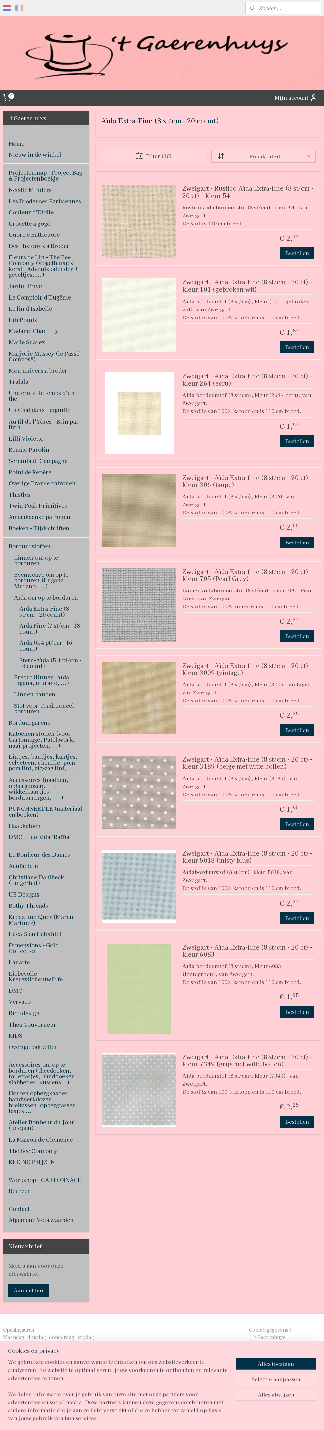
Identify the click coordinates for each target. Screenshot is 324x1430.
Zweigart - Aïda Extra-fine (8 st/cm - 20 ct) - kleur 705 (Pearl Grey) (247, 575)
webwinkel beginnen (174, 1417)
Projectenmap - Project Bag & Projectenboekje (45, 175)
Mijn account (296, 98)
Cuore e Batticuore (34, 234)
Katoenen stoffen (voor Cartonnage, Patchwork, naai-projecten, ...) (42, 739)
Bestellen (297, 252)
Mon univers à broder (38, 370)
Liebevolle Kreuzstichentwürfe (36, 976)
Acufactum (23, 866)
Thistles (19, 494)
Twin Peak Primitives (38, 505)
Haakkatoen (25, 826)
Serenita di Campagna (38, 461)
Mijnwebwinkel (231, 1417)
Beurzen (20, 1191)
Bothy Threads (28, 905)
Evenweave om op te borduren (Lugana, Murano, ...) (41, 580)
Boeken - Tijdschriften (39, 528)
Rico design (24, 1013)
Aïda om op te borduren (46, 597)
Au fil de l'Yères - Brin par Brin (44, 424)
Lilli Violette (26, 438)
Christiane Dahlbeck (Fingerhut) (36, 880)
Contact (19, 1209)
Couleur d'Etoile (31, 212)
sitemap (138, 1417)
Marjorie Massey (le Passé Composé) (44, 356)
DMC (15, 990)
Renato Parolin (29, 449)
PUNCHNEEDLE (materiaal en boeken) (45, 811)
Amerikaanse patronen (39, 517)
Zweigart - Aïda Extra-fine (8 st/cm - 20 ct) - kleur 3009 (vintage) (247, 669)
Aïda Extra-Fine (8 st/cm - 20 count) (44, 611)
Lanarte (19, 962)
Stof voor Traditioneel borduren (44, 708)
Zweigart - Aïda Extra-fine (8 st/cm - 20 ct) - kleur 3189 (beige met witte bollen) (247, 763)
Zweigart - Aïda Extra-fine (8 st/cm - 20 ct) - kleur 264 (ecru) (247, 379)
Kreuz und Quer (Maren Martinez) (41, 920)
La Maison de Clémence (41, 1139)
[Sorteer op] (263, 156)
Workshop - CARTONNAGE (45, 1180)
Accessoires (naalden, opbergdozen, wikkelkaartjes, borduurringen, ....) (38, 788)
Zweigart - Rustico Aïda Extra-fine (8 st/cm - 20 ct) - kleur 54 (247, 192)
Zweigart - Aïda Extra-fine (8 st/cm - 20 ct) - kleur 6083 (247, 951)
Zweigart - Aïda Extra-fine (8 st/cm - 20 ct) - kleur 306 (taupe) (247, 481)
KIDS (15, 1035)
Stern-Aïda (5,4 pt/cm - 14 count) (50, 663)
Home (16, 143)
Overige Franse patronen (42, 483)
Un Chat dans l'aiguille (39, 410)
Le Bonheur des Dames (39, 854)
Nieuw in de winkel (35, 154)
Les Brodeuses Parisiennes (45, 201)
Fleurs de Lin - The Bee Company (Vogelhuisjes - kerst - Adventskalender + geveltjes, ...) (44, 266)
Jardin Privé (25, 286)
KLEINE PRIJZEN (32, 1162)
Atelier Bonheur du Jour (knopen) (41, 1125)
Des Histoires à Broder (39, 246)
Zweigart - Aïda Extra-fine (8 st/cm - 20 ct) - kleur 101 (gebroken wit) (247, 285)
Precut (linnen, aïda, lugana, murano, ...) (42, 680)
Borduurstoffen (30, 546)
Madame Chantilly (33, 331)
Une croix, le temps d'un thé (42, 396)
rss (150, 1417)
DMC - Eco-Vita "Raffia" (40, 837)
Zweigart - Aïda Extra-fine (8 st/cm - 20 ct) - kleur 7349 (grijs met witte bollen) (247, 1060)
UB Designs (24, 894)
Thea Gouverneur (32, 1024)
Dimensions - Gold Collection (34, 948)
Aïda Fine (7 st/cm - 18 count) (49, 628)
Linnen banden (34, 694)
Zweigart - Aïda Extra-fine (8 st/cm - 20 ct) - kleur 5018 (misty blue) (247, 857)
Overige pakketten (33, 1047)
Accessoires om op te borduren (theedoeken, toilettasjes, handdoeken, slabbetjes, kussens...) (43, 1073)
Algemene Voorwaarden (41, 1220)
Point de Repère (30, 472)
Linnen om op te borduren (36, 560)
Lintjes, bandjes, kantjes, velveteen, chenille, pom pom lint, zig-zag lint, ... (43, 762)
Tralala (18, 381)
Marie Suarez (27, 342)
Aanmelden (28, 1290)
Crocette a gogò (29, 223)
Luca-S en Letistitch (36, 934)
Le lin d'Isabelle (30, 308)
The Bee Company (33, 1151)
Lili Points (23, 320)
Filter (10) (153, 156)
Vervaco (20, 1001)
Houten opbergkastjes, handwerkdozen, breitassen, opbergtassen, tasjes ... (43, 1102)
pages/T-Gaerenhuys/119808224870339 (155, 1381)
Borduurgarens (29, 722)
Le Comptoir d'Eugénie (40, 297)
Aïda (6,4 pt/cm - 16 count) (45, 645)
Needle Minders (30, 190)
